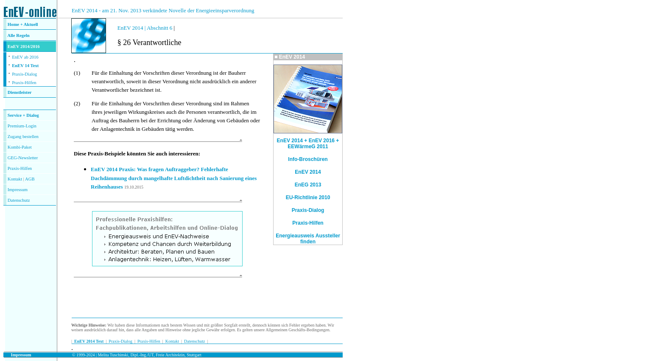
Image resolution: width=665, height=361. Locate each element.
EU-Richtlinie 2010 (308, 197)
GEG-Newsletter (23, 157)
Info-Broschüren (307, 159)
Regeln (22, 35)
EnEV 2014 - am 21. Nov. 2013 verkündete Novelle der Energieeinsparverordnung (163, 10)
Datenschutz (194, 341)
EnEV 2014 (308, 172)
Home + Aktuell (23, 24)
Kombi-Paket (20, 147)
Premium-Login (22, 126)
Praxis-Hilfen (24, 82)
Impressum (18, 189)
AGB (30, 179)
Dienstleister (20, 92)
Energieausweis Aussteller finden (308, 239)
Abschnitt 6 (160, 28)
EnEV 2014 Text (88, 341)
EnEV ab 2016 (25, 57)
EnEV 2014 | (132, 28)
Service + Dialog (23, 115)
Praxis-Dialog (24, 74)
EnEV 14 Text (25, 65)
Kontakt (15, 179)
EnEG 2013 (308, 185)
